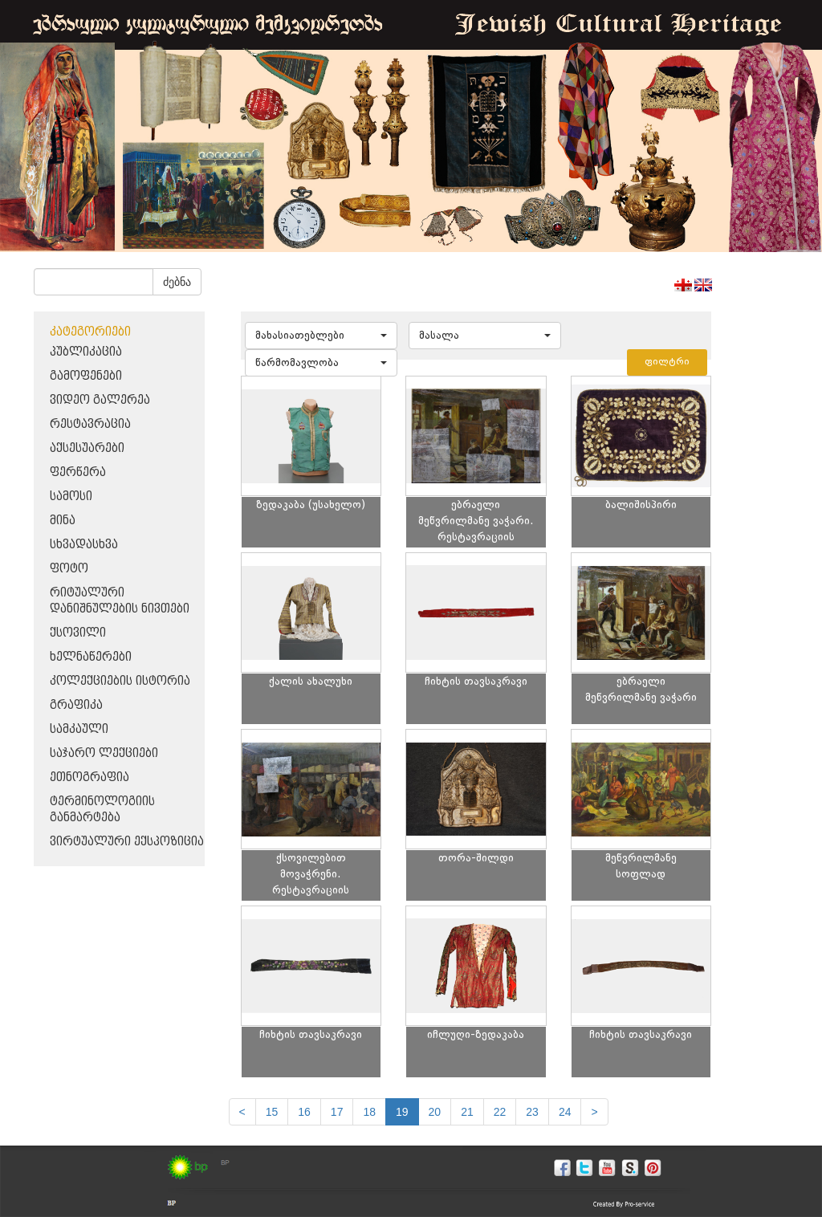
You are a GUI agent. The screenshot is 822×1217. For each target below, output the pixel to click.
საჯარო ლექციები (104, 753)
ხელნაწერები (91, 657)
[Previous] (242, 1111)
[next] (594, 1111)
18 (369, 1111)
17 (337, 1111)
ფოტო (69, 569)
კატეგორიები (90, 332)
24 (565, 1111)
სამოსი (71, 496)
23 (532, 1111)
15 (272, 1111)
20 (435, 1111)
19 (402, 1111)
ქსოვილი (78, 633)
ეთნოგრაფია (89, 777)
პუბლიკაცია (86, 352)
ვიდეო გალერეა (100, 400)
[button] (321, 335)
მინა (62, 520)
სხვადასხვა (84, 545)
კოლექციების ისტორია (120, 681)
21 (467, 1111)
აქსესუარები (87, 448)
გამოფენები (86, 376)
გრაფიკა (76, 705)
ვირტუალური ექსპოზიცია (127, 842)
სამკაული (79, 729)
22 (500, 1111)
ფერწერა (78, 472)
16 (304, 1111)
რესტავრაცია (90, 424)
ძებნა (177, 281)
